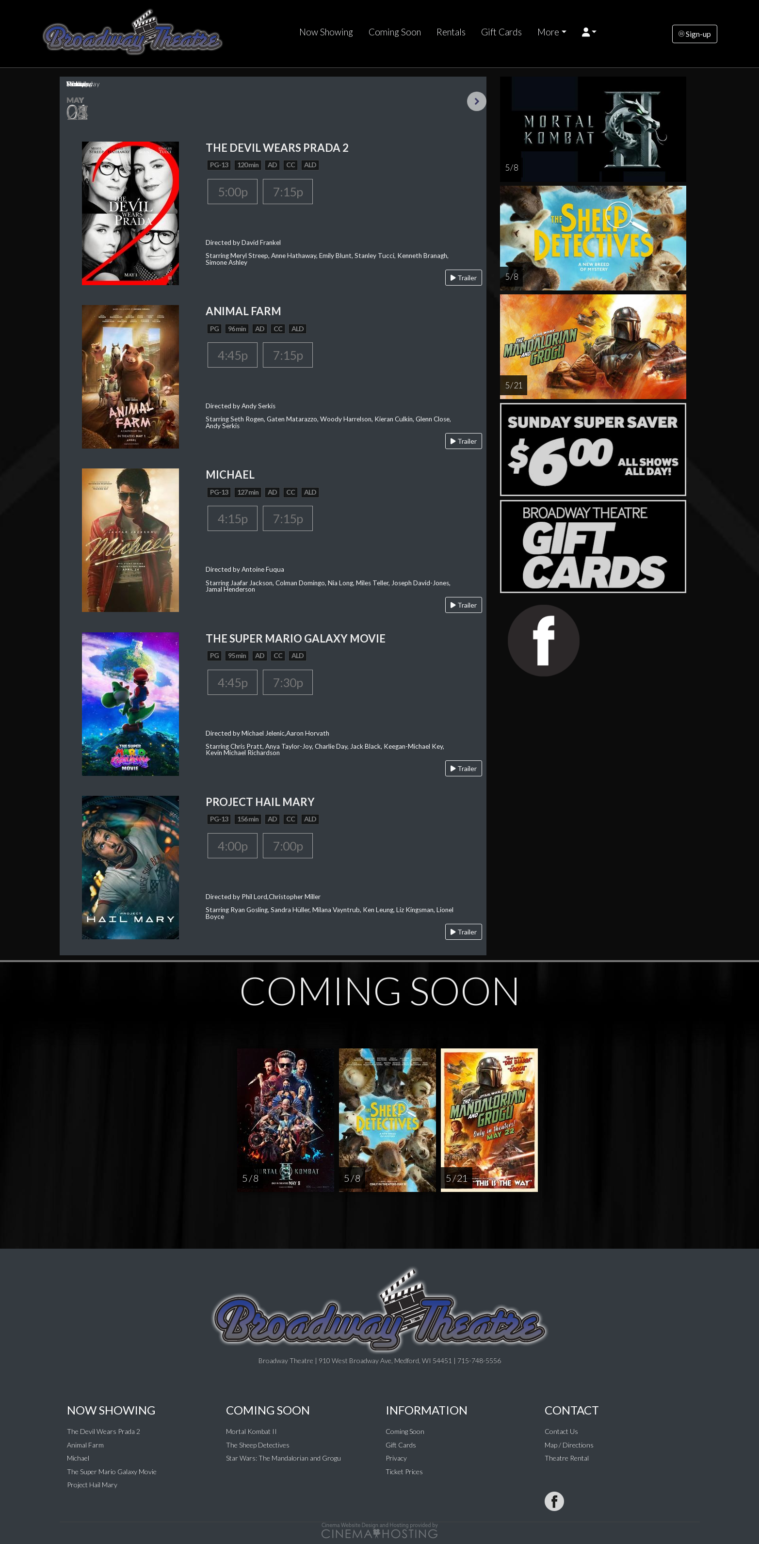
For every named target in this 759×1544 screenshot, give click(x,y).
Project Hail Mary (92, 1484)
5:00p (232, 191)
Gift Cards (501, 32)
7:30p (288, 682)
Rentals (451, 32)
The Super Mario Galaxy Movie (112, 1471)
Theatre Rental (567, 1458)
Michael (78, 1458)
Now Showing (326, 32)
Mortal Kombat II (251, 1431)
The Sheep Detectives (258, 1445)
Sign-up (694, 33)
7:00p (288, 845)
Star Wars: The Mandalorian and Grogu (283, 1458)
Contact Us (561, 1431)
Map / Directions (569, 1445)
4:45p (232, 355)
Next (476, 101)
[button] (589, 32)
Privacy (396, 1458)
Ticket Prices (404, 1471)
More (548, 32)
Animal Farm (85, 1445)
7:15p (288, 191)
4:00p (232, 845)
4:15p (232, 518)
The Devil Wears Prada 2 (103, 1431)
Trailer (464, 277)
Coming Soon (395, 32)
